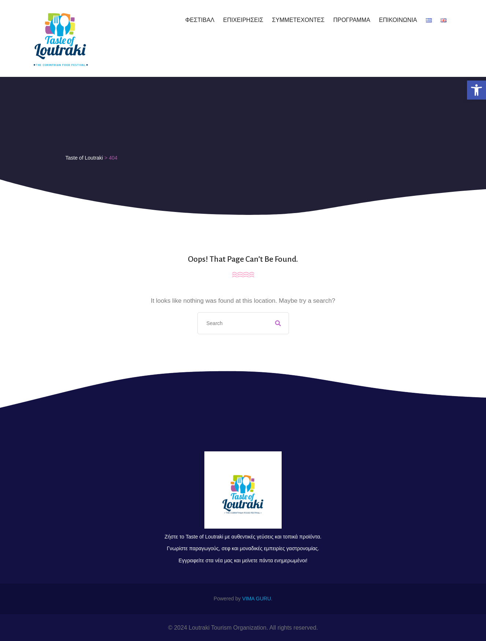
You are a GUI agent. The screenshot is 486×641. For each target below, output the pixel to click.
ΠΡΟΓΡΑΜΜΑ (351, 20)
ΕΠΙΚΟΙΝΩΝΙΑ (398, 20)
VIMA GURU (256, 598)
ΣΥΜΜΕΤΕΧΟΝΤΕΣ (298, 20)
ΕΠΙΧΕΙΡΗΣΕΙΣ (243, 20)
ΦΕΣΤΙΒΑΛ (200, 20)
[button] (476, 90)
